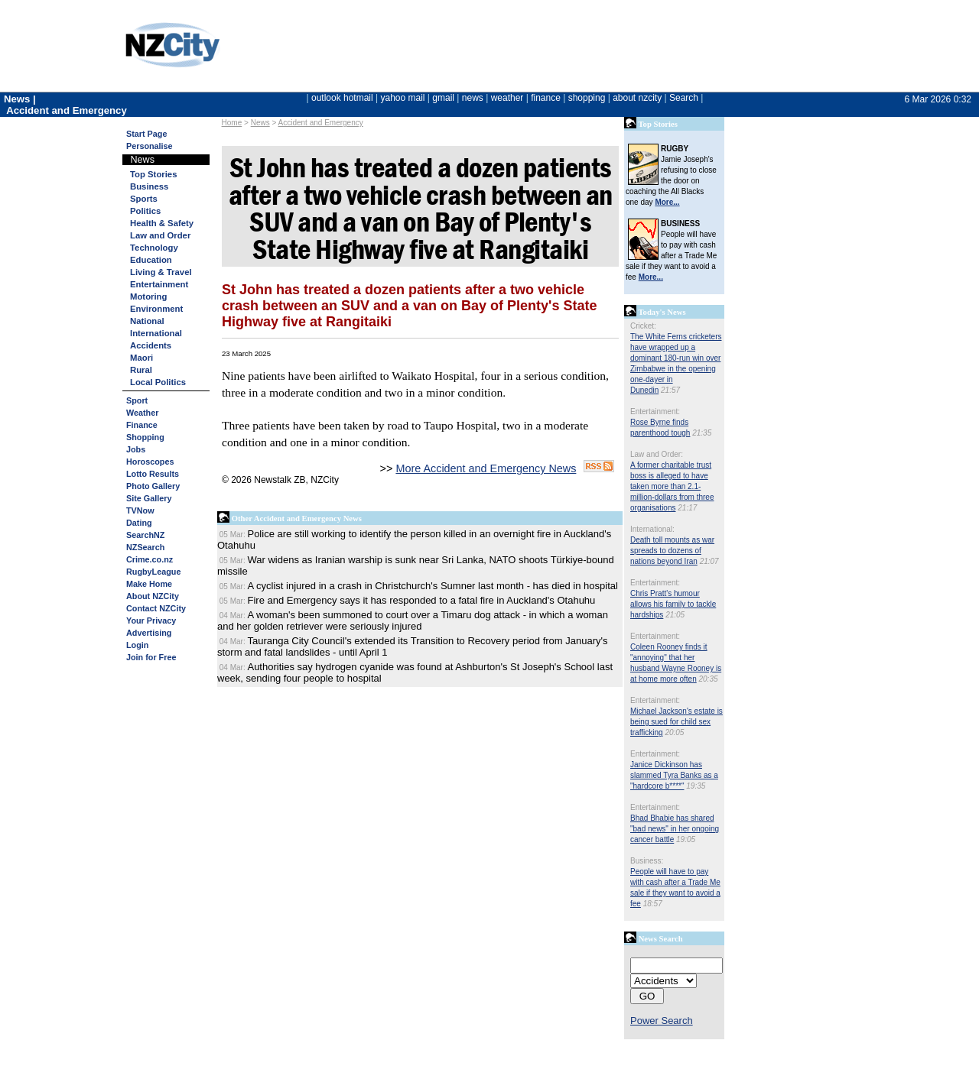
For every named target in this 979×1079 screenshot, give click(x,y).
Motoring (148, 296)
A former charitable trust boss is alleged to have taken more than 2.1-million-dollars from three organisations (672, 486)
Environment (156, 308)
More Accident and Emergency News (485, 468)
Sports (144, 198)
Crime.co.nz (149, 559)
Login (137, 645)
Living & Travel (161, 272)
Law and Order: (656, 454)
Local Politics (158, 382)
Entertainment (159, 284)
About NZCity (152, 596)
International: (652, 529)
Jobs (135, 449)
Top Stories (153, 174)
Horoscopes (150, 461)
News (260, 122)
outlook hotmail (342, 97)
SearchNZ (145, 535)
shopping (587, 97)
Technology (154, 247)
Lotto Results (152, 473)
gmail (443, 97)
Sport (137, 400)
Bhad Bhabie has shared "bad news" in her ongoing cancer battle (674, 829)
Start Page (146, 133)
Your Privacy (151, 620)
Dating (139, 522)
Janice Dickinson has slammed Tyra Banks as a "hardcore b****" (674, 775)
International (156, 333)
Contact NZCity (156, 608)
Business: (646, 861)
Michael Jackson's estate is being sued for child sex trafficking (676, 722)
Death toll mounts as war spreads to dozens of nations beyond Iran (672, 550)
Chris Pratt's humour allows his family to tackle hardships (673, 604)
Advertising (148, 632)
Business (149, 186)
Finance (142, 424)
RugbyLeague (153, 571)
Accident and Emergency (320, 122)
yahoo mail (403, 97)
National (147, 321)
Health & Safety (162, 223)
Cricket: (643, 326)
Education (151, 259)
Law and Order (160, 235)
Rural (141, 369)
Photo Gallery (153, 486)
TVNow (140, 510)
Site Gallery (148, 498)
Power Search (661, 1020)
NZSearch (145, 547)
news (472, 97)
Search (683, 97)
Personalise (149, 146)
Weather (142, 412)
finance (546, 97)
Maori (141, 357)
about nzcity (637, 97)
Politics (145, 210)
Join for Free (151, 657)
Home (232, 122)
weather (507, 97)
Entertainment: (655, 411)
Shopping (145, 437)
